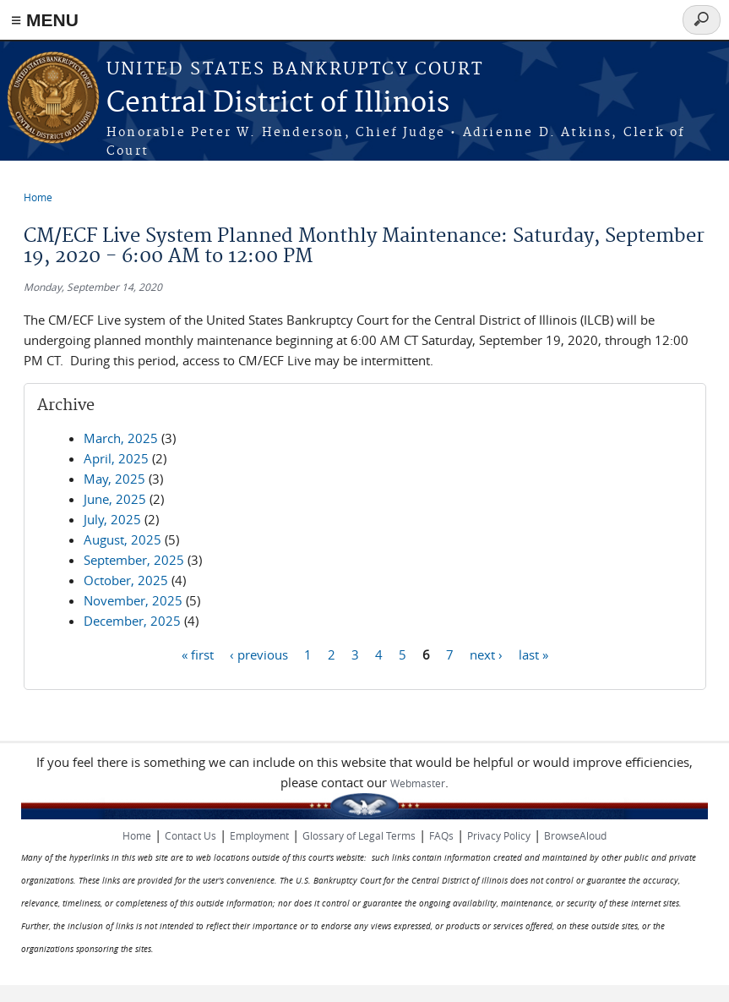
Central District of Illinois (277, 103)
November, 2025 (133, 600)
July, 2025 (112, 519)
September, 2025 (134, 559)
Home (38, 197)
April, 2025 (116, 458)
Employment (259, 835)
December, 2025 (132, 620)
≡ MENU (45, 20)
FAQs (441, 835)
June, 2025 (115, 498)
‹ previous (259, 653)
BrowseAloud (575, 835)
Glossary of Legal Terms (359, 835)
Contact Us (190, 835)
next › (486, 653)
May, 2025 (114, 478)
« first (198, 653)
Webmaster (417, 783)
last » (533, 653)
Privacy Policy (498, 835)
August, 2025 (122, 539)
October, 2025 (126, 580)
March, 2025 (121, 438)
